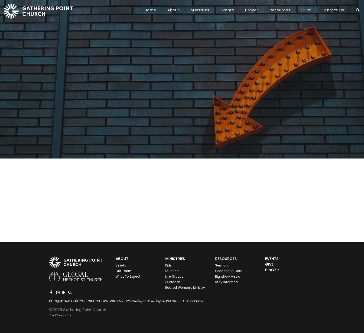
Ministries (200, 10)
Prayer (251, 10)
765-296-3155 (113, 301)
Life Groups (174, 276)
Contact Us (333, 10)
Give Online (195, 301)
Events (227, 10)
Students (172, 271)
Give (305, 10)
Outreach (172, 282)
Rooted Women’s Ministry (185, 287)
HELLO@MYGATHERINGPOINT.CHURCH (74, 301)
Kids (168, 265)
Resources (280, 10)
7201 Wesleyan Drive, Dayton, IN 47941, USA (155, 301)
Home (150, 10)
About (173, 10)
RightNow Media (227, 276)
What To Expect (128, 276)
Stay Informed (226, 282)
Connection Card (228, 271)
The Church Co (60, 315)
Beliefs (121, 265)
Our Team (123, 271)
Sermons (222, 265)
